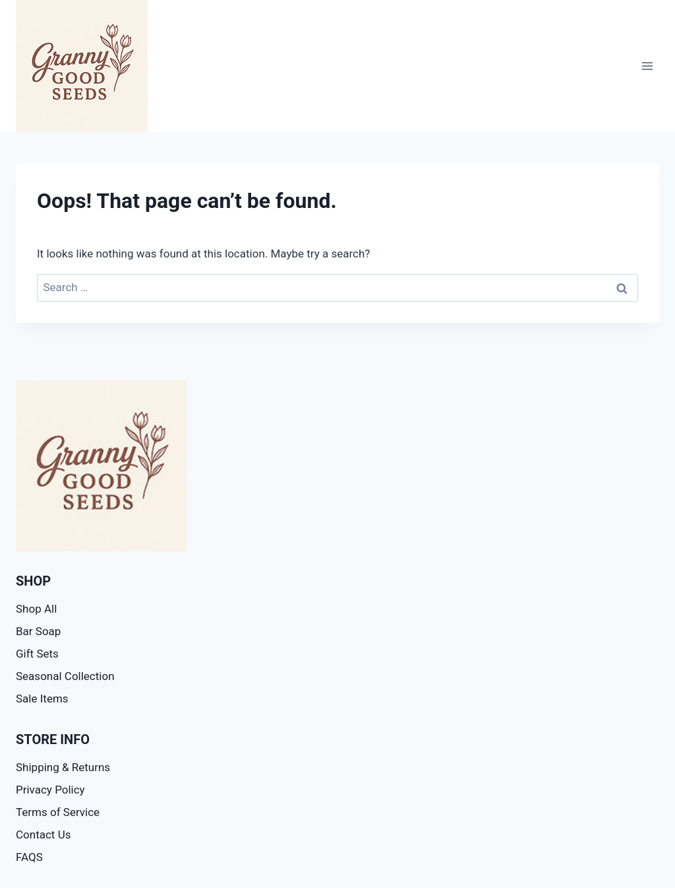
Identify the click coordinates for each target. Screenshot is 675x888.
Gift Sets (37, 653)
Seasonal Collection (65, 676)
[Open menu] (647, 65)
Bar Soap (38, 631)
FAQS (29, 857)
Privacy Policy (50, 789)
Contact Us (43, 834)
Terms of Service (58, 812)
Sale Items (42, 698)
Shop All (36, 608)
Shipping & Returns (63, 767)
